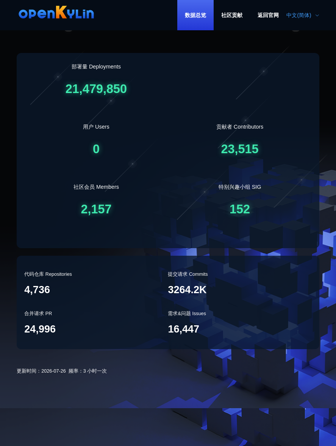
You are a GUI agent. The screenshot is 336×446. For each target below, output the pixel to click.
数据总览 (195, 15)
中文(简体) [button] (302, 15)
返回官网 (268, 15)
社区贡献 (231, 15)
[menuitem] (195, 15)
